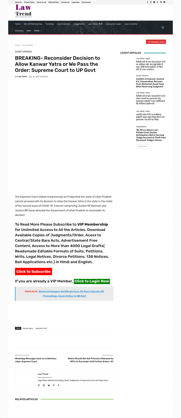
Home (17, 45)
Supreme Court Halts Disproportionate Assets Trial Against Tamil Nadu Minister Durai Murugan (31, 392)
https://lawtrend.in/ (45, 334)
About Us (88, 415)
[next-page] (21, 404)
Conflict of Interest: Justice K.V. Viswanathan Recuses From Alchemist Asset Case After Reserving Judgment (150, 83)
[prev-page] (17, 404)
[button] (162, 27)
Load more (143, 146)
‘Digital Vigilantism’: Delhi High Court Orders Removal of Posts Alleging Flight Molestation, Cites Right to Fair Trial (97, 391)
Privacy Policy (100, 415)
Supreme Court (41, 285)
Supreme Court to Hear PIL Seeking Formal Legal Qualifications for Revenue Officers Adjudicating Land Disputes (64, 391)
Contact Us (138, 415)
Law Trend (22, 76)
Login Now (150, 415)
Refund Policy (126, 415)
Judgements (141, 127)
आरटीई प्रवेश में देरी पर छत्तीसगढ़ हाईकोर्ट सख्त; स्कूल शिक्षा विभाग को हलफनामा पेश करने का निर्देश (150, 117)
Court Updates (27, 45)
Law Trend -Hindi (143, 58)
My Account (161, 415)
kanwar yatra (28, 285)
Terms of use (113, 415)
